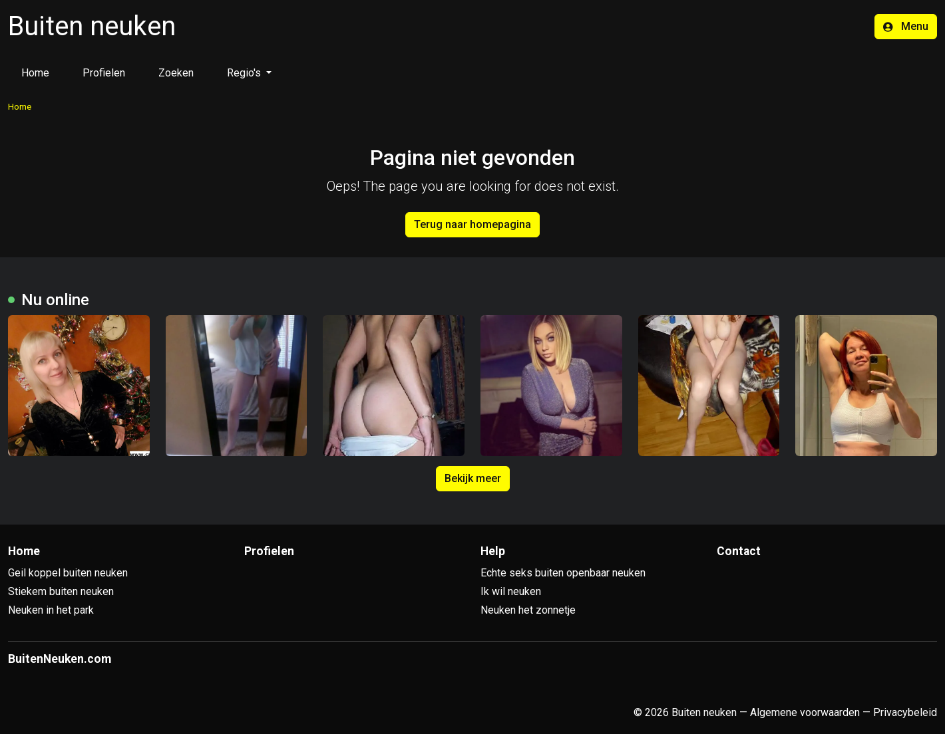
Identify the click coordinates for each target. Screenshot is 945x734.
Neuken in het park (51, 610)
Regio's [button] (245, 72)
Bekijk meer (473, 478)
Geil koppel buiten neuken (68, 572)
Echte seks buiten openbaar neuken (563, 572)
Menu (905, 26)
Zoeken (176, 72)
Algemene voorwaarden (805, 712)
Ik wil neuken (510, 591)
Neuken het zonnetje (528, 610)
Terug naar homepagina (472, 224)
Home (35, 72)
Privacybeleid (905, 712)
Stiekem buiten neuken (61, 591)
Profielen (104, 72)
